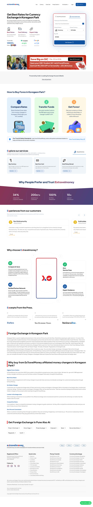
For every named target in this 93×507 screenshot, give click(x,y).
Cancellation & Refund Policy (37, 485)
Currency (42, 4)
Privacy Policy (33, 482)
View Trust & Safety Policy (77, 139)
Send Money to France (55, 476)
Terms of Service (34, 483)
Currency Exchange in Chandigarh (78, 482)
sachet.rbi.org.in (29, 494)
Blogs (62, 455)
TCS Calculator (33, 475)
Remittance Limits (34, 478)
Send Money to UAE (54, 482)
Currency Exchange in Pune (76, 476)
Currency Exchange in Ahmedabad (78, 480)
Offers (69, 455)
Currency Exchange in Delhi (76, 470)
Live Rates (32, 470)
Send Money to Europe (55, 480)
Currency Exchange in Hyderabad (78, 473)
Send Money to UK (54, 471)
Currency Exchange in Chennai (77, 468)
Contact (77, 455)
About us (32, 466)
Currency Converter (35, 476)
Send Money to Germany (56, 475)
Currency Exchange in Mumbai (77, 471)
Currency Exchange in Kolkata (77, 475)
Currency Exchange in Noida (76, 478)
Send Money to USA (54, 466)
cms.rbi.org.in (21, 494)
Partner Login (33, 468)
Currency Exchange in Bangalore (77, 466)
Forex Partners (33, 480)
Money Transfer (56, 4)
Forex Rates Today (34, 473)
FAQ (84, 455)
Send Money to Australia (55, 468)
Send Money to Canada (55, 470)
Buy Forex (32, 471)
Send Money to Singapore (56, 478)
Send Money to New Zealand (56, 473)
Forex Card (48, 4)
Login (72, 4)
